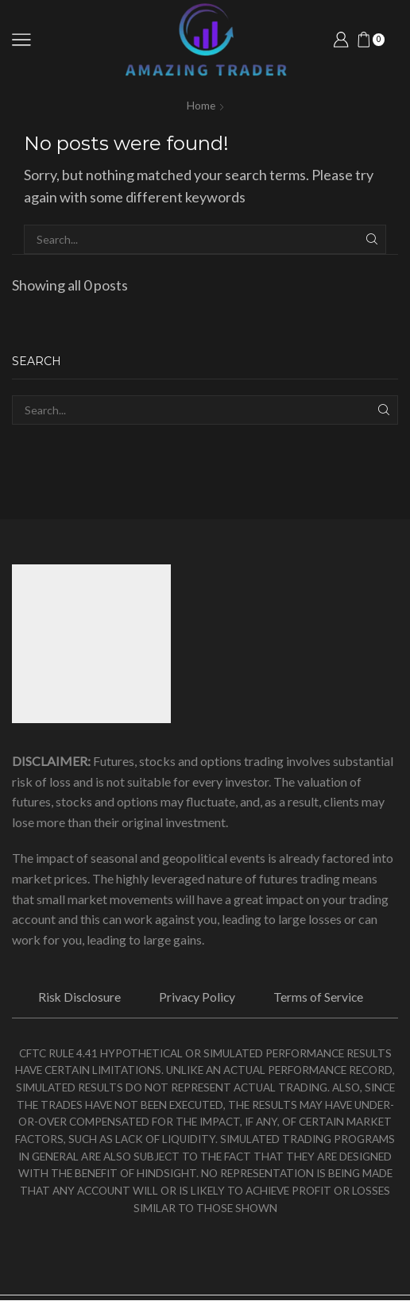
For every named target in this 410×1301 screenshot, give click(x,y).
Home (200, 105)
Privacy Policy (198, 997)
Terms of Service (320, 997)
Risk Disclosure (78, 997)
